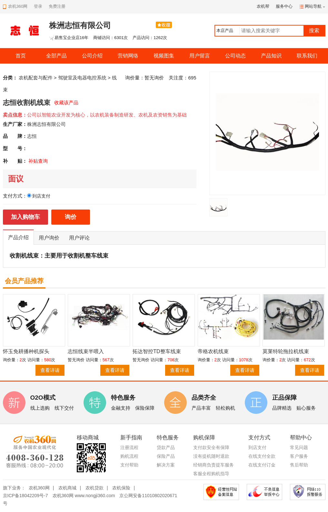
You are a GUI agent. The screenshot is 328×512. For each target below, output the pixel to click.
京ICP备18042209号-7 (25, 495)
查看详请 (50, 370)
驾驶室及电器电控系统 (82, 77)
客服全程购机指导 (211, 473)
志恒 (32, 136)
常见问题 (299, 447)
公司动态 (235, 55)
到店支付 (257, 447)
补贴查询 (38, 161)
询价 (70, 217)
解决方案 (166, 464)
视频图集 (164, 55)
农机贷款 (94, 487)
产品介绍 (18, 237)
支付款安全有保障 (211, 447)
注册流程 (129, 447)
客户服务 (299, 456)
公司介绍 (92, 55)
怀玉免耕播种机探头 (26, 351)
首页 (20, 55)
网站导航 (313, 6)
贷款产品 (166, 447)
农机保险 (121, 487)
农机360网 (39, 487)
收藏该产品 (66, 102)
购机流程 (129, 456)
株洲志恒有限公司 (46, 124)
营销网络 (128, 55)
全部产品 (56, 55)
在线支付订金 (261, 464)
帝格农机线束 (213, 351)
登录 (38, 6)
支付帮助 (129, 464)
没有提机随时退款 (211, 456)
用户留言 (199, 55)
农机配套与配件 (36, 77)
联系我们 (307, 55)
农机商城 (67, 487)
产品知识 (271, 55)
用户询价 (49, 238)
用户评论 (79, 238)
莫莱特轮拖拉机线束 (286, 351)
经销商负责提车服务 (213, 464)
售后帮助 (299, 464)
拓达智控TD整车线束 (157, 351)
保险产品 (166, 456)
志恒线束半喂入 (86, 351)
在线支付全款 (261, 456)
